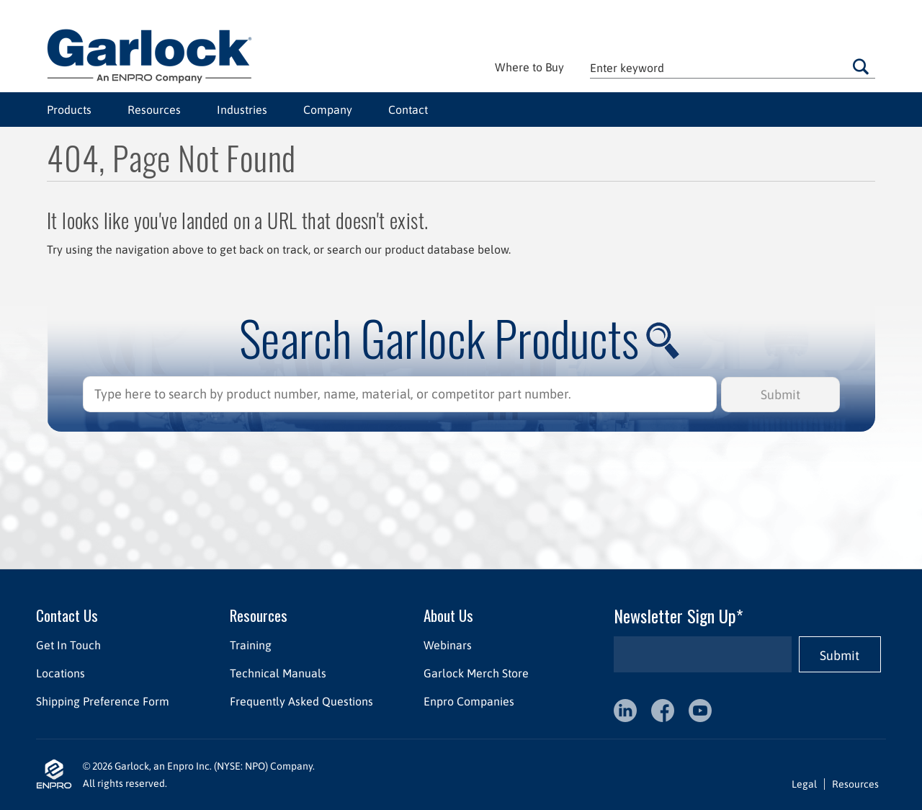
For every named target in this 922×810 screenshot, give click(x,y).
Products (69, 109)
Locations (60, 673)
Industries (242, 109)
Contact (408, 109)
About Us (448, 615)
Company (327, 109)
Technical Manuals (278, 673)
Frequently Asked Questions (301, 701)
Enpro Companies (469, 701)
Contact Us (67, 615)
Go (860, 66)
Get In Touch (68, 644)
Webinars (448, 644)
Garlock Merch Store (476, 673)
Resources (154, 109)
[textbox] (732, 67)
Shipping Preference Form (102, 701)
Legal (804, 784)
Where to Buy (529, 67)
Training (251, 644)
